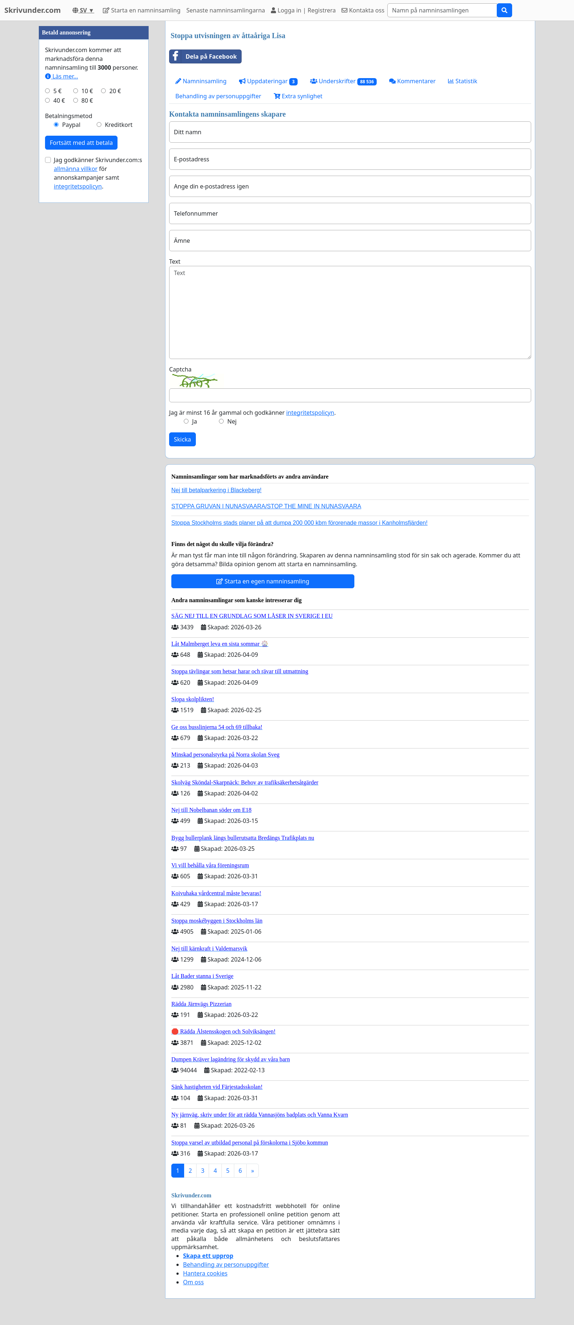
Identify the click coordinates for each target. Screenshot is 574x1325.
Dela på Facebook (203, 56)
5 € (57, 311)
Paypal (71, 345)
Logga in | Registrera (303, 10)
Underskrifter (343, 81)
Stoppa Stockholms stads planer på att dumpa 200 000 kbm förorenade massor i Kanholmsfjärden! (299, 523)
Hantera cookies (205, 1273)
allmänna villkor (75, 389)
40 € (59, 320)
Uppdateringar (268, 81)
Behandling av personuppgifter (218, 96)
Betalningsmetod (68, 336)
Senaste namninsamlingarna (225, 10)
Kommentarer (412, 81)
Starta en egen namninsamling (262, 581)
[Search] (442, 10)
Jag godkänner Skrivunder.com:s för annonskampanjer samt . (98, 393)
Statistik (462, 81)
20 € (115, 311)
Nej (231, 421)
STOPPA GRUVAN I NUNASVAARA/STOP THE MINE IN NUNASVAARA (266, 506)
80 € (87, 320)
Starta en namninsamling (141, 10)
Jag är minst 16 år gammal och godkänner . (252, 413)
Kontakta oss (363, 10)
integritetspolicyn (310, 413)
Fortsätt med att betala (81, 363)
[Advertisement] (94, 131)
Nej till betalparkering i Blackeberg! (216, 490)
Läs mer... (61, 296)
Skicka (182, 439)
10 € (87, 311)
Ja (194, 421)
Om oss (193, 1282)
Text (174, 261)
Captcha (180, 369)
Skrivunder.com (32, 10)
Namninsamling (201, 81)
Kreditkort (119, 345)
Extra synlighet (298, 96)
